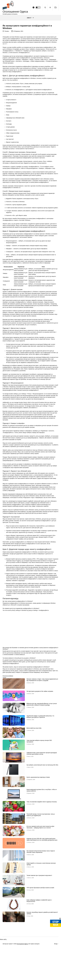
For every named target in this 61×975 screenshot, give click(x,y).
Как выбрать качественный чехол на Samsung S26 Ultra (42, 796)
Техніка (7, 62)
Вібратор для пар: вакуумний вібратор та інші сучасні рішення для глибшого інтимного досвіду (42, 735)
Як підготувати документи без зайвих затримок (40, 722)
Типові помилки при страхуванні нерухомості (39, 907)
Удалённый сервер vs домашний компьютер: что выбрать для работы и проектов (40, 748)
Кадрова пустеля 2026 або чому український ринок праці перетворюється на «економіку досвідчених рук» (42, 870)
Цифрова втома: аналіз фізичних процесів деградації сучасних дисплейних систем (42, 784)
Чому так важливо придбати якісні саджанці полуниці (42, 833)
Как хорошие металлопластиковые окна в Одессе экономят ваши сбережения (41, 883)
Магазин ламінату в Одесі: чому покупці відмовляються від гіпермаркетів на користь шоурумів (42, 711)
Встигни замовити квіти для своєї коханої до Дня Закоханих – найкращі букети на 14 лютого (40, 858)
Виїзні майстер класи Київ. (34, 759)
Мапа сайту (3, 971)
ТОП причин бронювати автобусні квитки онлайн (40, 919)
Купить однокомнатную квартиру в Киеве (38, 808)
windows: (10, 707)
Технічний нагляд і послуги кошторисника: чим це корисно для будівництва (41, 846)
